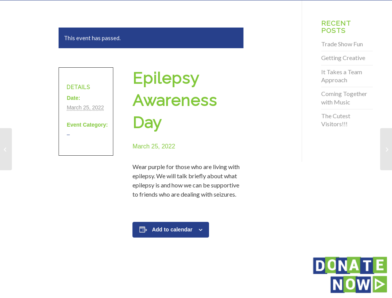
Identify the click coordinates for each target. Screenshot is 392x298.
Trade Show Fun (342, 43)
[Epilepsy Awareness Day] (6, 149)
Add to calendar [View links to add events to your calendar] (172, 229)
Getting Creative (343, 57)
